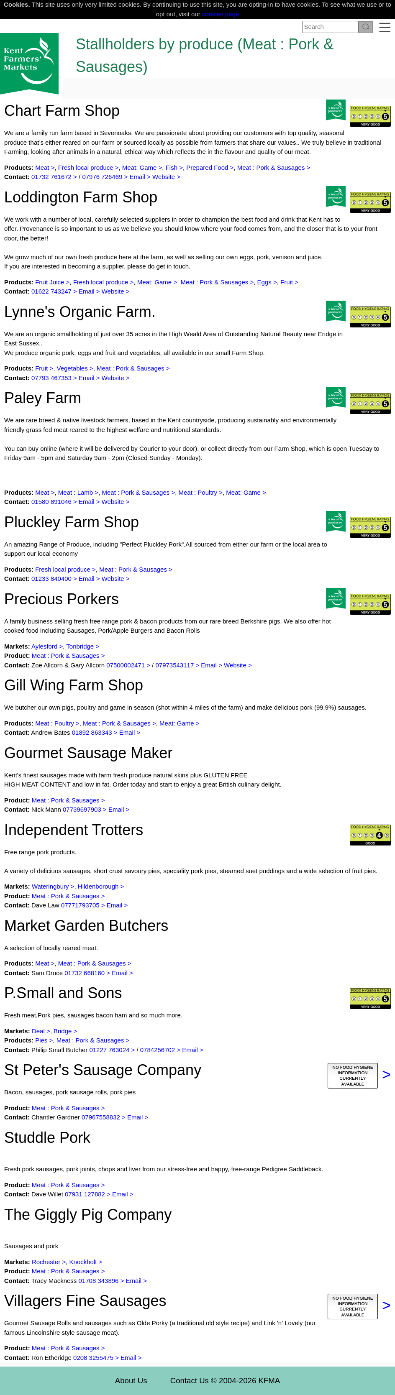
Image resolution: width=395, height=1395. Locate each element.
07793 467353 (51, 377)
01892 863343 (92, 732)
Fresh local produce (85, 167)
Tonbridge (80, 646)
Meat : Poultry (198, 492)
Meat (42, 167)
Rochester (46, 1261)
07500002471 (125, 665)
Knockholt (84, 1261)
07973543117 (174, 665)
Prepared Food (207, 167)
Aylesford (44, 646)
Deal (38, 1031)
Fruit (286, 282)
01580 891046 (51, 501)
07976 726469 (102, 176)
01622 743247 (51, 291)
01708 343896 (99, 1280)
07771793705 (80, 905)
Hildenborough (98, 886)
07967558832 (101, 1117)
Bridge (63, 1031)
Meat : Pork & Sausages (271, 167)
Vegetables (71, 368)
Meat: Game (140, 167)
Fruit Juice (49, 282)
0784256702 (157, 1049)
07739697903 (82, 809)
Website (163, 176)
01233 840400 (51, 578)
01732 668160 (84, 972)
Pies (41, 1040)
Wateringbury (51, 886)
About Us (131, 1380)
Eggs (264, 282)
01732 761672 (51, 176)
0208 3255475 (93, 1357)
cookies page (220, 14)
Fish (171, 167)
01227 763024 (110, 1049)
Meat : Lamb (75, 492)
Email (137, 176)
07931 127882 (85, 1194)
